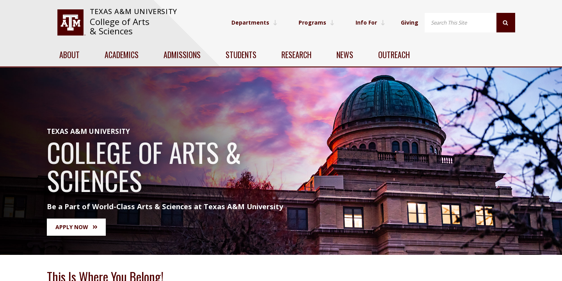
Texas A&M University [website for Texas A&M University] (133, 11)
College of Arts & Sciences (119, 26)
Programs (316, 22)
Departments (254, 22)
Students (241, 54)
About (69, 54)
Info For (370, 22)
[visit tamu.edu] (71, 22)
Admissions (182, 54)
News (344, 54)
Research (296, 54)
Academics (122, 54)
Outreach (394, 54)
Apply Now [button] (76, 227)
